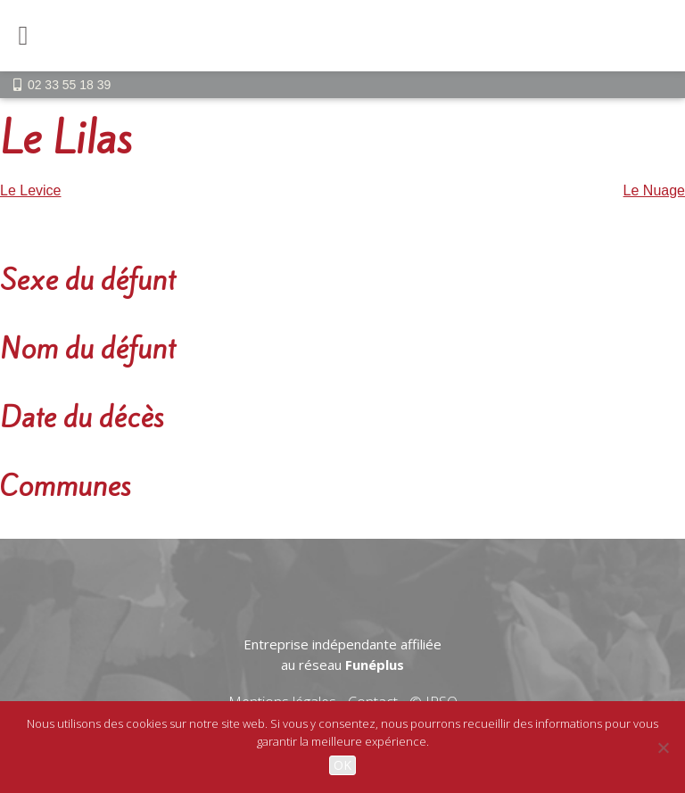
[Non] (663, 747)
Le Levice (31, 190)
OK (342, 764)
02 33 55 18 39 (69, 85)
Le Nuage (654, 190)
